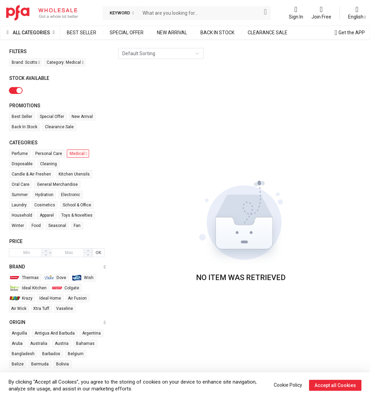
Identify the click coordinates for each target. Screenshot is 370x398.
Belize (18, 364)
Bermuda (40, 364)
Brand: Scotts (26, 62)
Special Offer (127, 32)
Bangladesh (23, 353)
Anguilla (19, 333)
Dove (55, 277)
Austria (62, 343)
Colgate (65, 288)
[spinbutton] (26, 253)
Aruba (17, 343)
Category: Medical (65, 62)
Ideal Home (50, 298)
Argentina (91, 333)
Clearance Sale (267, 32)
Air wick (18, 308)
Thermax (24, 277)
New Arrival (172, 32)
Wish (82, 277)
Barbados (51, 353)
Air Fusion (77, 298)
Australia (38, 343)
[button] (45, 255)
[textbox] (200, 13)
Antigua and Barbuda (55, 333)
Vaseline (64, 308)
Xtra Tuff (41, 308)
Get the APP (351, 32)
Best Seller (81, 32)
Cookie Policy (288, 385)
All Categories (31, 32)
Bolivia (62, 364)
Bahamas (85, 343)
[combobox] (200, 13)
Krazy (21, 298)
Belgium (76, 353)
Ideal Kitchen (28, 288)
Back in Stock (217, 32)
